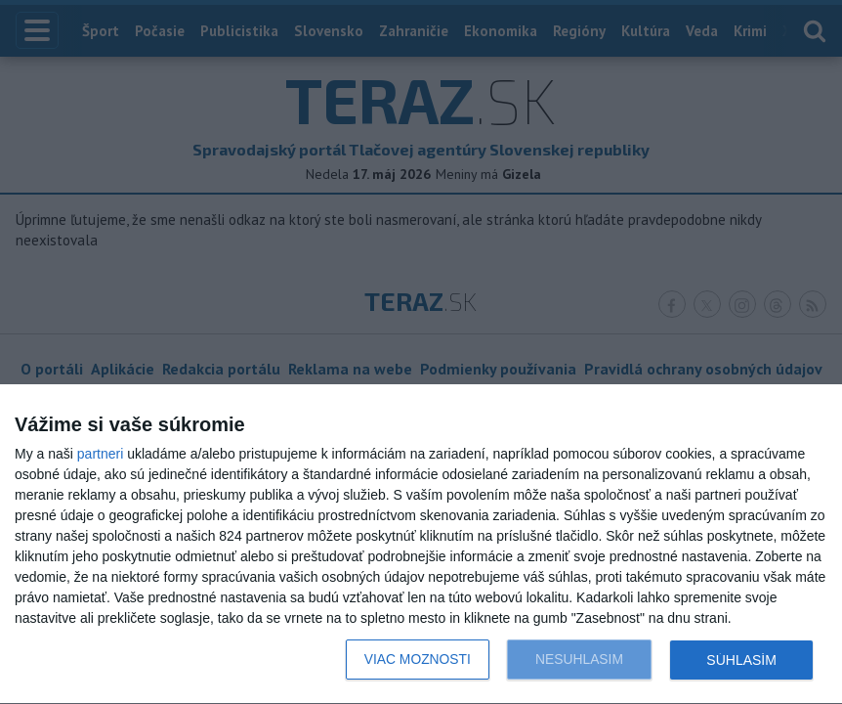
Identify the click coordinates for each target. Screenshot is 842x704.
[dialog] (421, 544)
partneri (100, 454)
